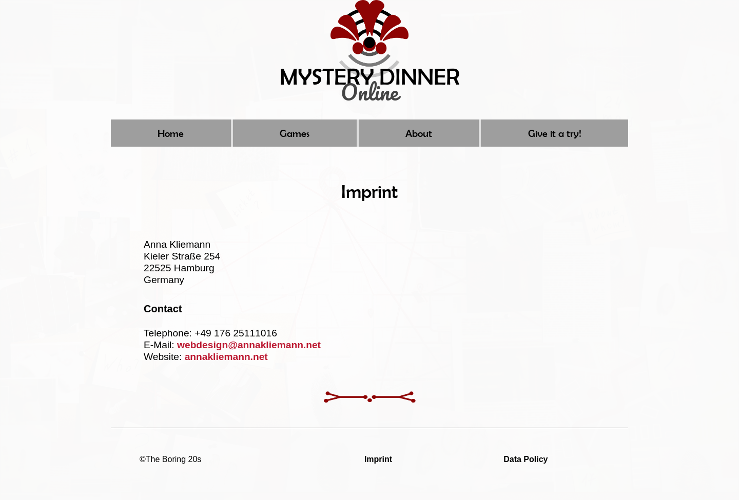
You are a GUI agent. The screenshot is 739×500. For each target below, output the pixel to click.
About (418, 133)
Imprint (378, 459)
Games (294, 133)
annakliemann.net (226, 356)
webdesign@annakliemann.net (249, 344)
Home (171, 133)
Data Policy (525, 459)
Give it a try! (554, 133)
